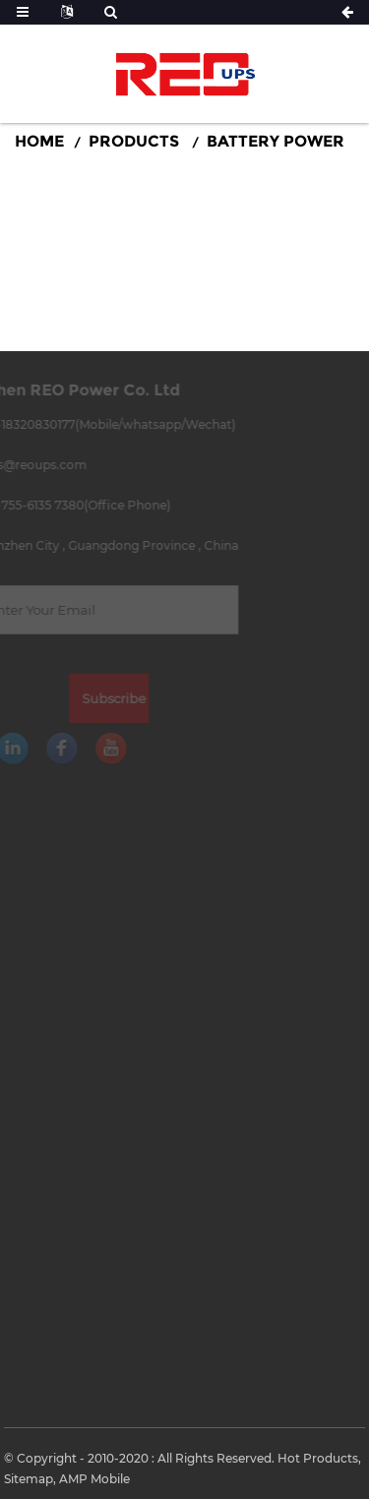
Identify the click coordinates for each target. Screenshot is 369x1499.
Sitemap (28, 1478)
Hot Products (317, 1458)
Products (134, 141)
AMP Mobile (94, 1478)
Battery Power (275, 141)
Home (39, 141)
